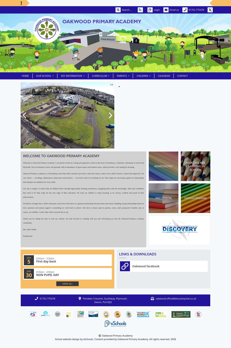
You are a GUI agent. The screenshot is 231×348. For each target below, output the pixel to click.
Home (25, 75)
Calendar (164, 75)
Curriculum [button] (100, 75)
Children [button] (143, 75)
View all (67, 283)
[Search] (128, 9)
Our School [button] (44, 75)
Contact (182, 75)
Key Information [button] (72, 75)
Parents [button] (122, 75)
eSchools (88, 339)
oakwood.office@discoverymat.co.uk (176, 298)
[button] (24, 115)
